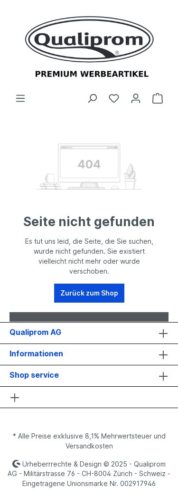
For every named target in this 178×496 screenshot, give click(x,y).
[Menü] (20, 98)
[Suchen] (92, 98)
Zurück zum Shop (89, 293)
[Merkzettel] (114, 98)
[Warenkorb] (158, 98)
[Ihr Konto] (136, 98)
